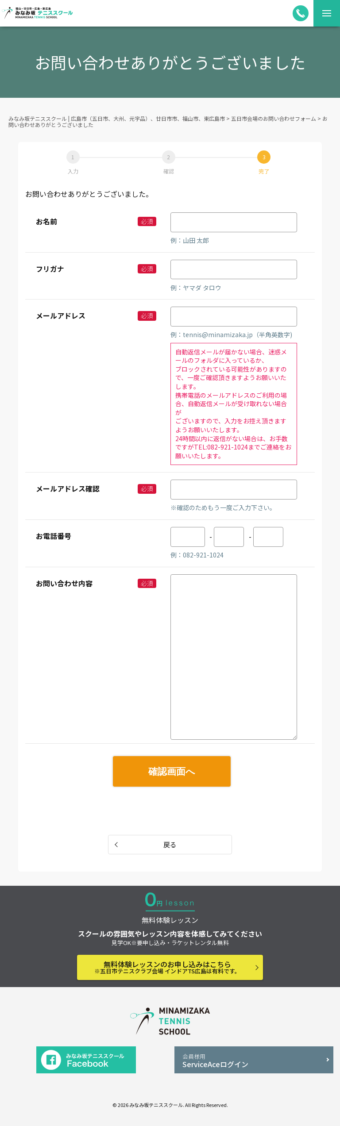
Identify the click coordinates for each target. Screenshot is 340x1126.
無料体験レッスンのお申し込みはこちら (167, 967)
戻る (170, 844)
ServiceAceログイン (253, 1060)
